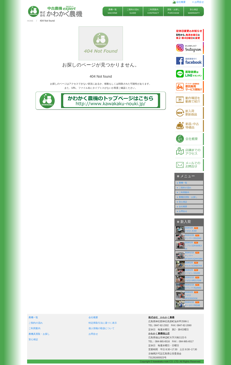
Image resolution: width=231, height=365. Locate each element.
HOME (30, 21)
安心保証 (181, 202)
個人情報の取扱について (101, 328)
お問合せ (198, 2)
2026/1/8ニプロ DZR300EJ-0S (193, 245)
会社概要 (179, 2)
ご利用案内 (182, 192)
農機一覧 (181, 183)
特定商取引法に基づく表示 (103, 323)
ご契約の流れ (183, 187)
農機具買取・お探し (186, 197)
